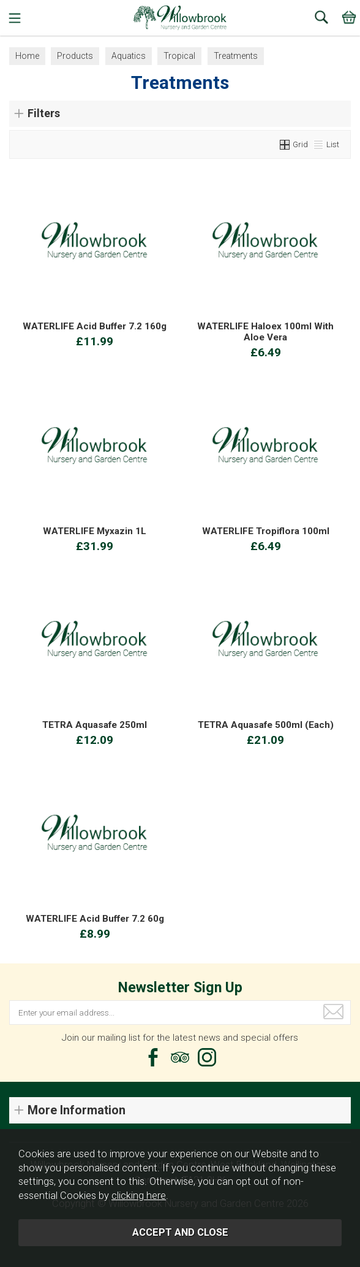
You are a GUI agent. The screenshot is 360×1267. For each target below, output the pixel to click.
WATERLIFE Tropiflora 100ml (265, 531)
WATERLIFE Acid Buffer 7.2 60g (95, 918)
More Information (77, 1110)
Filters (44, 113)
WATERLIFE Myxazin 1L (94, 531)
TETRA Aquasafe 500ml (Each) (266, 724)
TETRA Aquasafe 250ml (94, 724)
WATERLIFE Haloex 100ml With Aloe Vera (265, 332)
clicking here (138, 1195)
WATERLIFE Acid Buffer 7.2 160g (95, 326)
